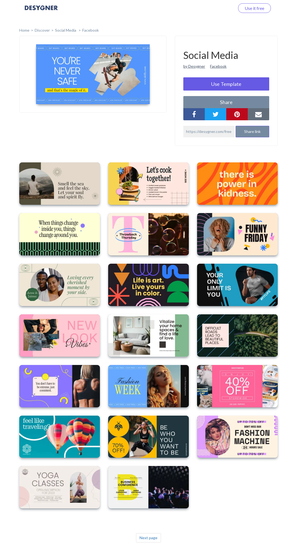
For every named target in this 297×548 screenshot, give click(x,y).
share (226, 102)
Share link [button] (252, 131)
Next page (148, 537)
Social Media (66, 30)
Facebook (90, 30)
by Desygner (194, 66)
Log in (222, 8)
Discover (42, 30)
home (24, 30)
